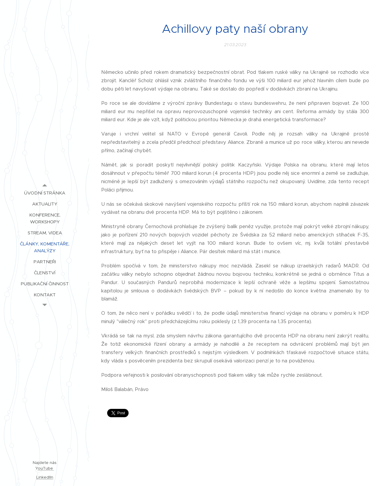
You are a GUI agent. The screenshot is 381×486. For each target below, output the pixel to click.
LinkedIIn (44, 477)
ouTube (46, 468)
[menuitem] (45, 192)
